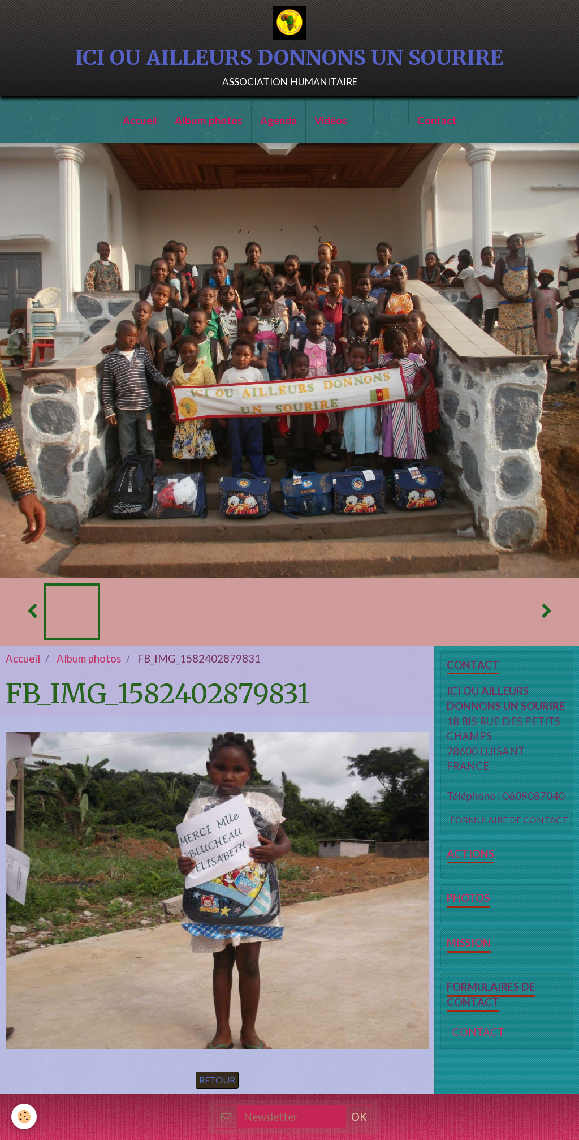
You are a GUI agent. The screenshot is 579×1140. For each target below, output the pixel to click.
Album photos (209, 120)
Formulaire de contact (509, 819)
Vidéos (330, 120)
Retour (217, 1079)
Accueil (140, 120)
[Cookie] (24, 1116)
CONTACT (478, 1032)
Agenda (278, 120)
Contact (436, 120)
